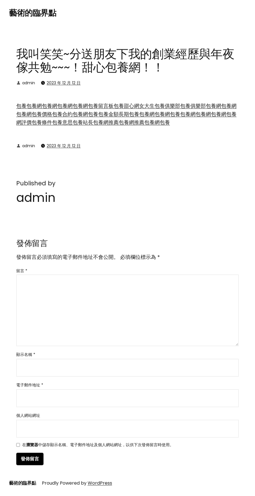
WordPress (100, 483)
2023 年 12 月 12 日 (64, 83)
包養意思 (62, 122)
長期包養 (129, 114)
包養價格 (42, 114)
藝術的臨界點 (32, 13)
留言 (21, 271)
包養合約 (62, 114)
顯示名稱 (25, 354)
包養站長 (83, 122)
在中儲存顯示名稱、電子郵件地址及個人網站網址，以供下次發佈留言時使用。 (98, 445)
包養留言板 (101, 105)
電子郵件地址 (29, 385)
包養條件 (42, 122)
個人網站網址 (28, 415)
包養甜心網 (126, 105)
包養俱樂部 (193, 105)
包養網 (34, 105)
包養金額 (108, 114)
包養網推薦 (106, 122)
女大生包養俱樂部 (159, 105)
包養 (21, 105)
